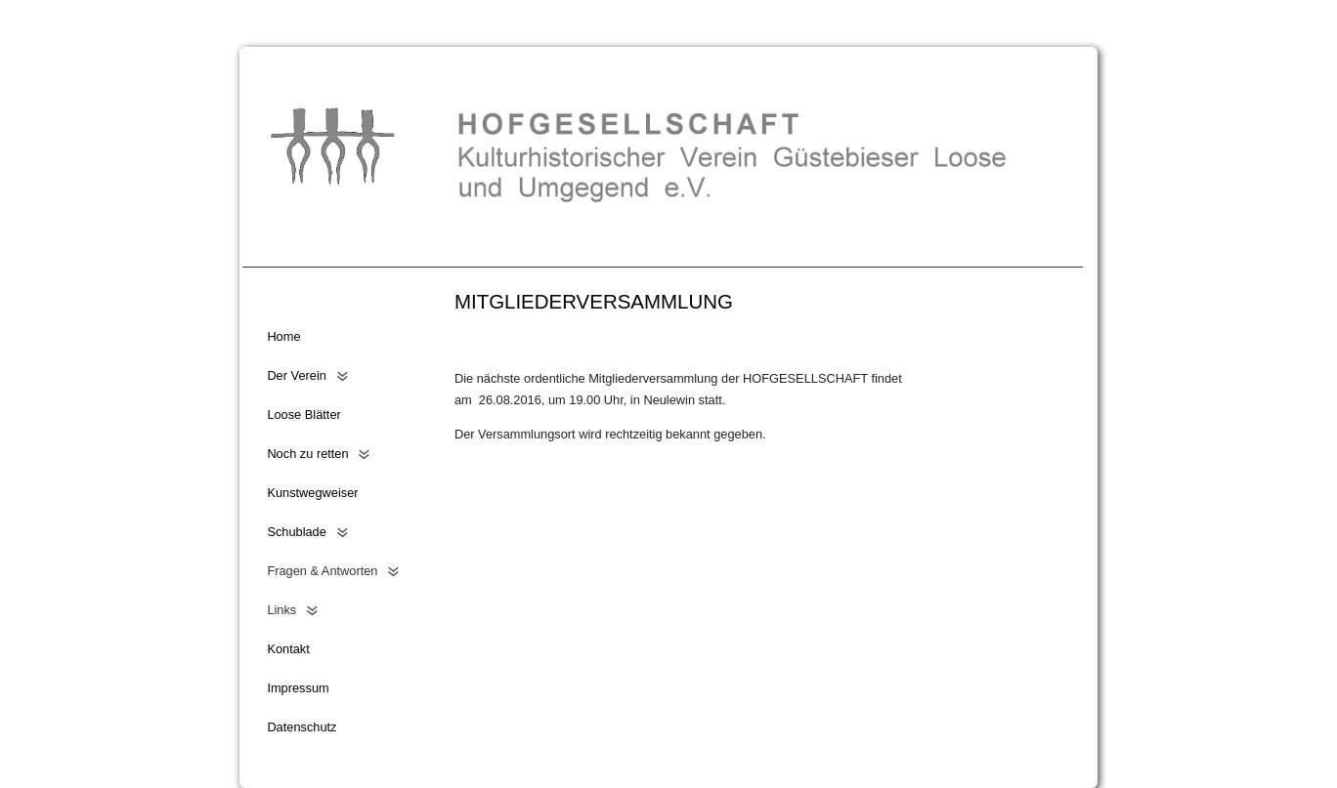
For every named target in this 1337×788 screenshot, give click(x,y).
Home (283, 336)
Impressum (297, 688)
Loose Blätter (303, 414)
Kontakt (288, 649)
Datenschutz (301, 727)
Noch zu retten (307, 453)
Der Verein (296, 375)
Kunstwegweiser (312, 492)
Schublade (296, 531)
